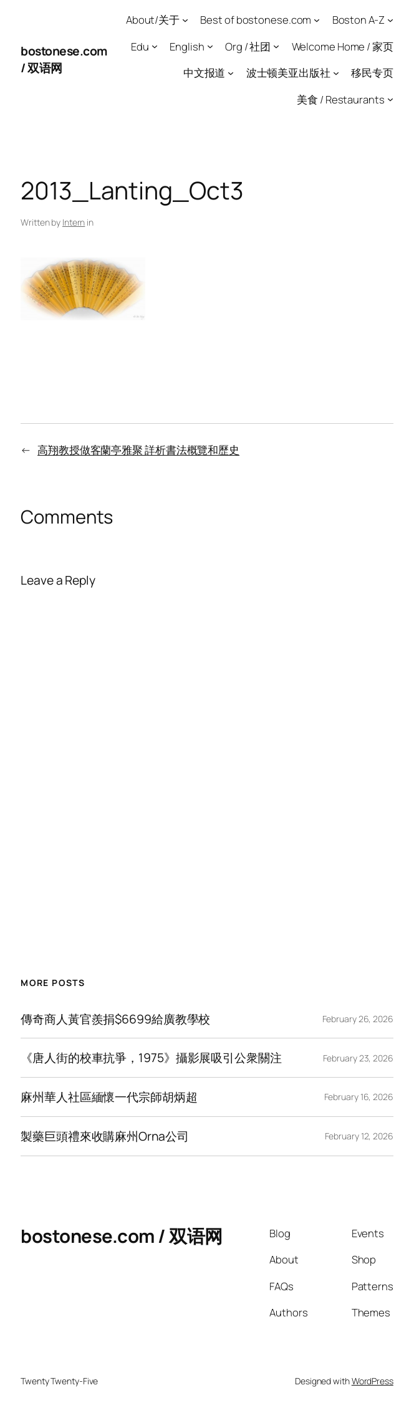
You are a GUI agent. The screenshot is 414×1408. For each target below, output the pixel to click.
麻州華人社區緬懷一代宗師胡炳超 (109, 1097)
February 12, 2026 (359, 1136)
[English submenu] (210, 46)
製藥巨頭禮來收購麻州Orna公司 (104, 1136)
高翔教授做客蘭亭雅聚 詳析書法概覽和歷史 (138, 450)
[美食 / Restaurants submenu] (390, 99)
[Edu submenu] (155, 46)
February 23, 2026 (358, 1058)
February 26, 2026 (357, 1019)
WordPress (372, 1381)
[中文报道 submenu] (231, 73)
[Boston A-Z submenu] (390, 20)
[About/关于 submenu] (185, 20)
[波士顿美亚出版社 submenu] (336, 73)
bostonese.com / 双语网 (122, 1236)
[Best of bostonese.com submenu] (317, 20)
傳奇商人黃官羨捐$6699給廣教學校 (115, 1019)
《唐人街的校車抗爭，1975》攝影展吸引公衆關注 (151, 1058)
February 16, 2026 (358, 1097)
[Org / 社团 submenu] (276, 46)
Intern (73, 222)
